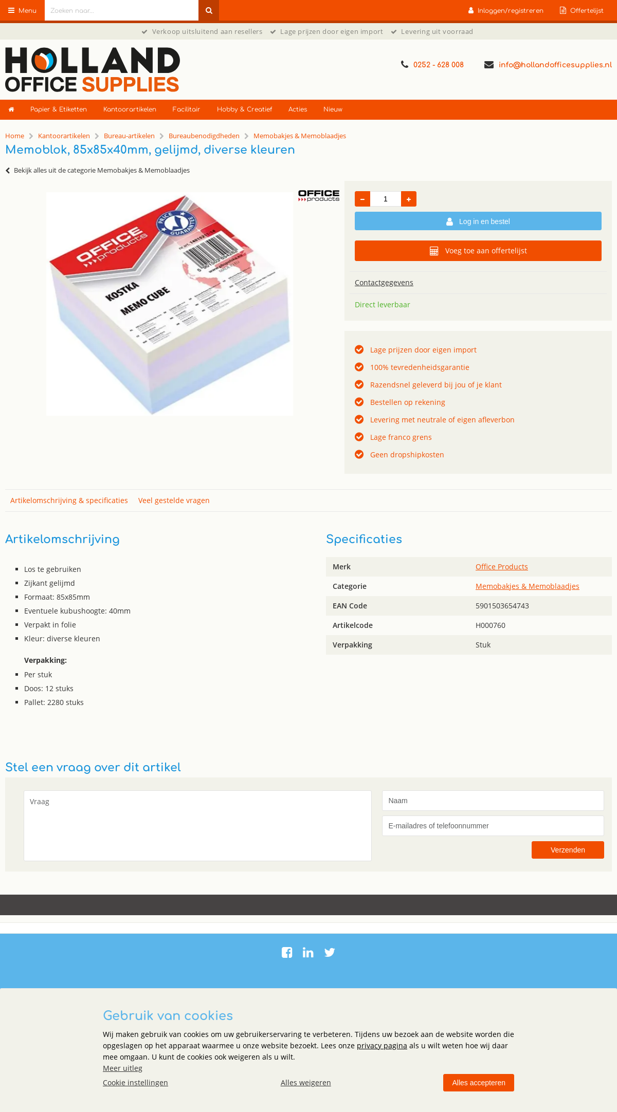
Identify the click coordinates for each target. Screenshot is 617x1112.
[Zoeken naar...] (208, 10)
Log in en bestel (478, 222)
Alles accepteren (478, 1083)
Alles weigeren (306, 1082)
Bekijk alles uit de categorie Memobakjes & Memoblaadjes (97, 170)
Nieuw (332, 109)
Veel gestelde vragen (174, 500)
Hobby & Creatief (244, 109)
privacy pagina (382, 1045)
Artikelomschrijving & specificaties (69, 500)
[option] (169, 304)
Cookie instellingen (135, 1082)
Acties (297, 109)
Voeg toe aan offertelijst (478, 251)
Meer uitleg (122, 1068)
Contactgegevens (384, 282)
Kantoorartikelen (129, 109)
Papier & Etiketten (58, 109)
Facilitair (187, 109)
